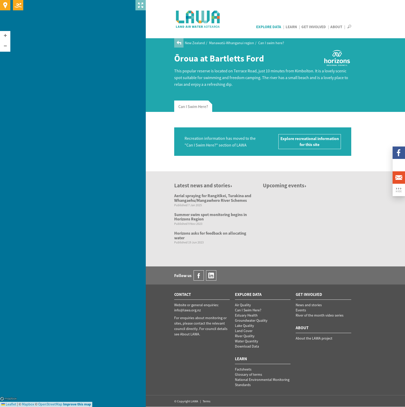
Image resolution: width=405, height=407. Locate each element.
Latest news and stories (203, 185)
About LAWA (189, 334)
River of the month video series (319, 315)
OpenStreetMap (50, 404)
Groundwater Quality (251, 320)
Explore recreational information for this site (309, 141)
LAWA (198, 19)
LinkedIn (399, 165)
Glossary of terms (248, 374)
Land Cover (244, 330)
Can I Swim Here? (248, 310)
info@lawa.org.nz (187, 310)
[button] (5, 36)
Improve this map (77, 404)
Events (301, 310)
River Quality (245, 336)
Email (399, 177)
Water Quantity (246, 341)
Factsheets (243, 369)
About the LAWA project (314, 338)
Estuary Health (246, 315)
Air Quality (243, 305)
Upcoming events (285, 185)
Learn (291, 26)
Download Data (247, 346)
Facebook (399, 153)
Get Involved (313, 26)
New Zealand (195, 43)
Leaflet (8, 404)
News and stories (309, 305)
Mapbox (8, 398)
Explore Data (268, 26)
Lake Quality (244, 325)
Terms (206, 401)
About (336, 26)
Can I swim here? (271, 43)
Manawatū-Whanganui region (231, 43)
